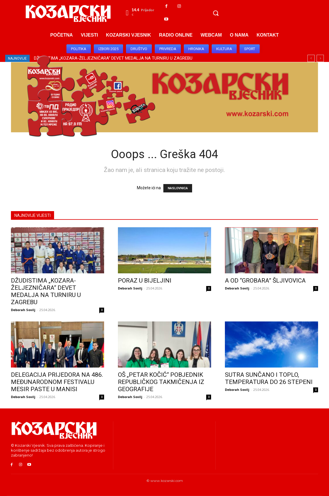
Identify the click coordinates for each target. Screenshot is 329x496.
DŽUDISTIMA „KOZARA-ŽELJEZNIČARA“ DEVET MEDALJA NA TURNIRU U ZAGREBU (46, 291)
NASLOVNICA (178, 188)
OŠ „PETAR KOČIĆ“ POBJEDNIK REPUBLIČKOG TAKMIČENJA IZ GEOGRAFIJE (161, 382)
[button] (215, 13)
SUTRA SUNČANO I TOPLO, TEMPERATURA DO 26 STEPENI (269, 378)
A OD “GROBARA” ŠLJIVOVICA (265, 280)
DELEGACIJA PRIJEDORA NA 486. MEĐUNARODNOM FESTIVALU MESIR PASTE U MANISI (57, 382)
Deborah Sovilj (23, 310)
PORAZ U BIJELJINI (144, 280)
